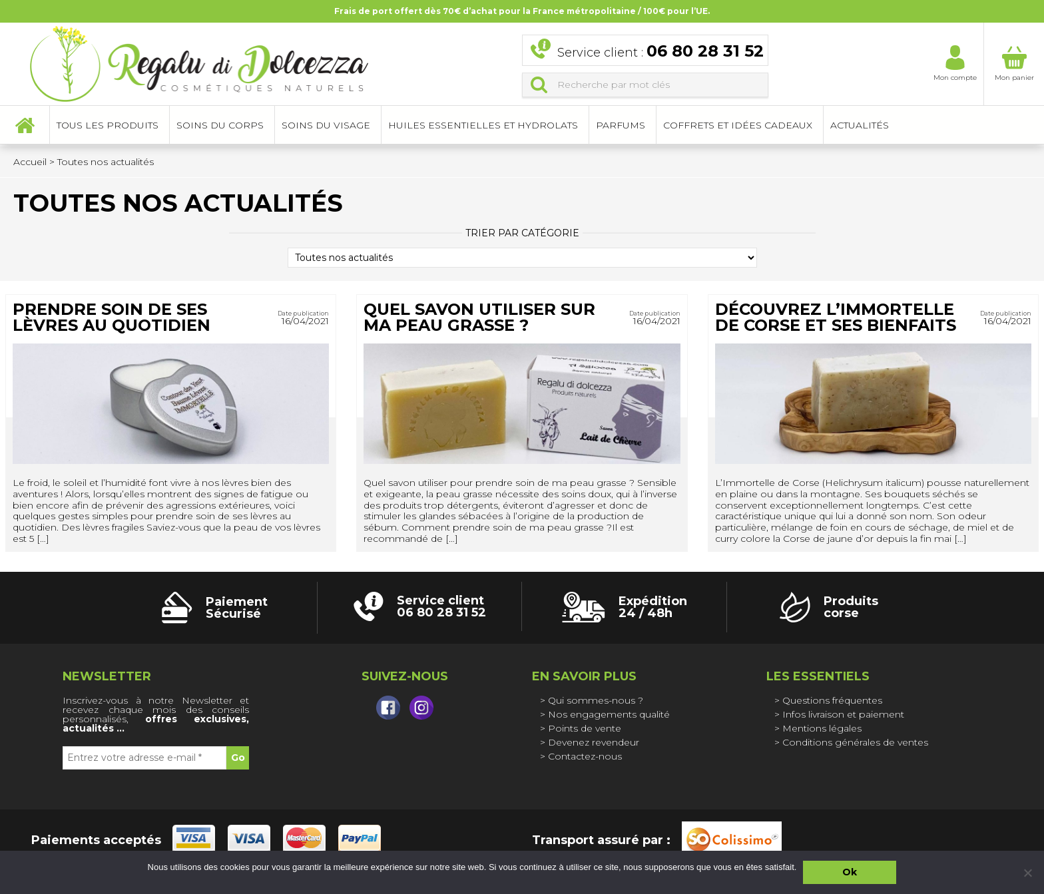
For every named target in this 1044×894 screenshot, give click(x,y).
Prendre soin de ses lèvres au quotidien (111, 317)
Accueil (24, 126)
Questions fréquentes (832, 700)
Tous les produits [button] (107, 126)
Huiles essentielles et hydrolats (483, 126)
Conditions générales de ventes (855, 742)
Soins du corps (220, 126)
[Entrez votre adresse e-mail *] (144, 758)
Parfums (620, 126)
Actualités (859, 126)
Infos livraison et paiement (843, 714)
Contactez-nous (585, 756)
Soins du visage (326, 126)
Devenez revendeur (593, 742)
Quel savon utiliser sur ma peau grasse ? (479, 317)
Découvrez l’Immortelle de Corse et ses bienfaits (835, 317)
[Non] (1027, 872)
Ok (849, 872)
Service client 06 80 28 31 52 (441, 606)
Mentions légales (822, 728)
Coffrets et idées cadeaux (737, 126)
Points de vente (584, 728)
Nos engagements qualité (609, 714)
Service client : (660, 52)
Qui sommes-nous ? (595, 700)
